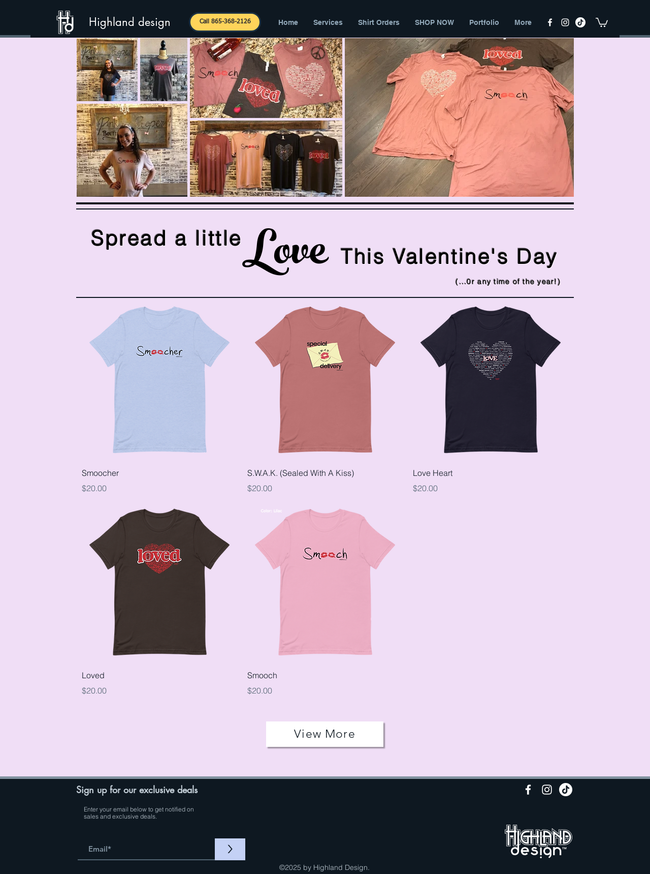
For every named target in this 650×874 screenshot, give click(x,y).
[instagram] (565, 22)
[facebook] (550, 22)
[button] (602, 22)
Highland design (130, 22)
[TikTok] (580, 22)
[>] (230, 849)
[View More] (324, 734)
